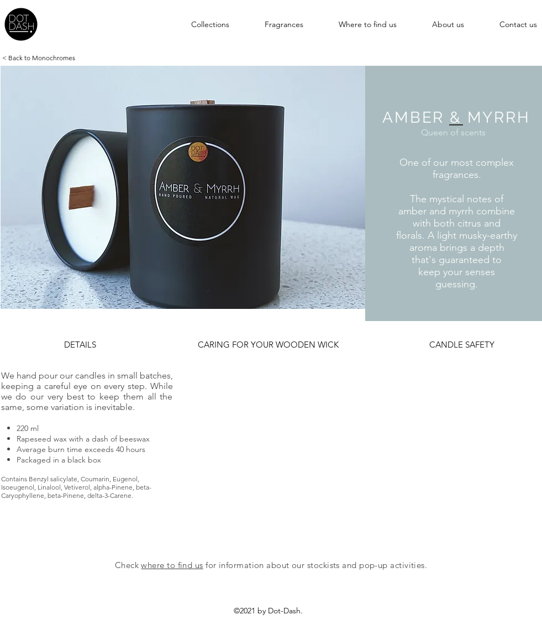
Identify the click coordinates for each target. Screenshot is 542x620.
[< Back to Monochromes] (39, 58)
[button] (198, 24)
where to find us (172, 565)
